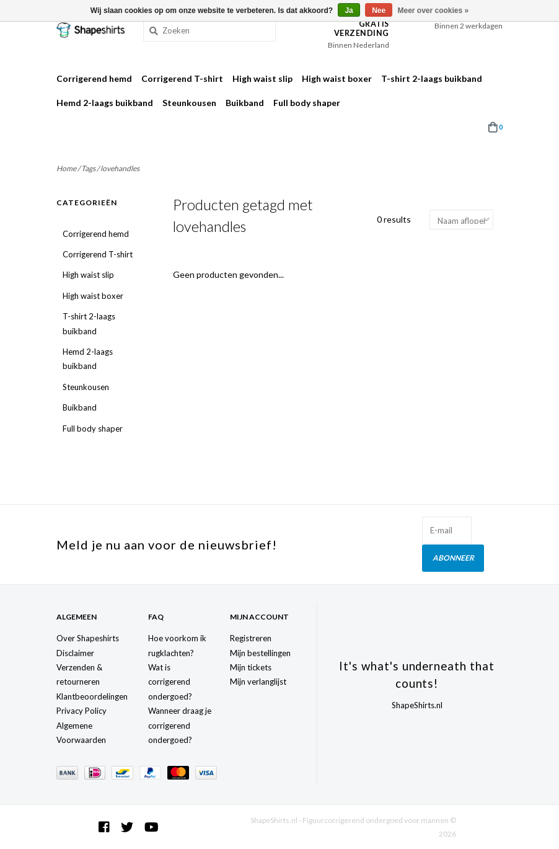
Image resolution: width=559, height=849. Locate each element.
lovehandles (119, 168)
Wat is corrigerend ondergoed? (170, 681)
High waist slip (262, 78)
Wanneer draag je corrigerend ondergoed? (179, 724)
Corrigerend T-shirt (182, 78)
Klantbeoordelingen (92, 696)
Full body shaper (306, 102)
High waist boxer (337, 78)
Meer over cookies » (433, 10)
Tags (88, 168)
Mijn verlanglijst (258, 681)
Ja (349, 10)
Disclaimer (75, 652)
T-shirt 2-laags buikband (431, 78)
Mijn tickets (250, 667)
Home (66, 168)
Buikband (245, 102)
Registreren (250, 637)
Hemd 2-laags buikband (104, 102)
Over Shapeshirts (87, 637)
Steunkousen (189, 102)
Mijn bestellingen (260, 652)
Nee (378, 10)
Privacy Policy (81, 710)
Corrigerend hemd (94, 78)
